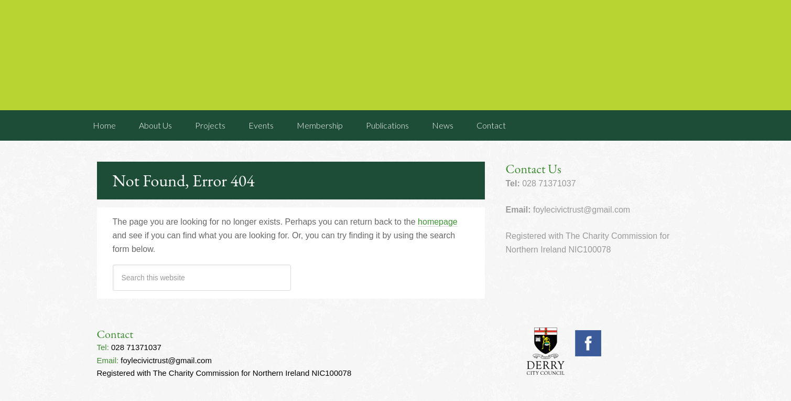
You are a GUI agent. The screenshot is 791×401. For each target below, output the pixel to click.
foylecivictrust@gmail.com (166, 360)
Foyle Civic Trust (395, 55)
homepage (438, 221)
